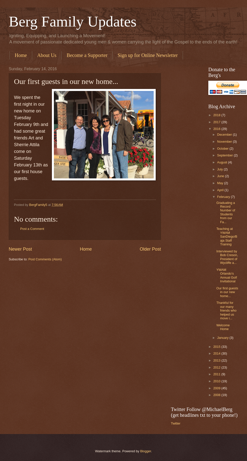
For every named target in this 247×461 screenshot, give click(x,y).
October (223, 148)
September (225, 155)
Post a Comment (32, 229)
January (223, 338)
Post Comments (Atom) (45, 259)
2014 (217, 353)
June (221, 176)
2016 (217, 129)
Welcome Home (223, 327)
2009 (217, 388)
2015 (217, 347)
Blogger (145, 451)
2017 (217, 122)
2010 (217, 381)
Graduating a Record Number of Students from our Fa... (225, 212)
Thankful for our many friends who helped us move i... (226, 310)
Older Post (150, 249)
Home (21, 55)
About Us (46, 55)
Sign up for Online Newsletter (148, 55)
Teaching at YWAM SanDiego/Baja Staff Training (226, 236)
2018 (217, 115)
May (220, 183)
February (224, 197)
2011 (217, 374)
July (220, 169)
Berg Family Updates (72, 21)
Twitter (175, 423)
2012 (217, 367)
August (222, 162)
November (225, 141)
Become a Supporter (87, 55)
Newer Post (20, 249)
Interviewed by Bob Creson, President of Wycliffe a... (227, 257)
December (225, 134)
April (220, 190)
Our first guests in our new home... (227, 292)
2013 (217, 360)
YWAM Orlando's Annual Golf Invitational (226, 275)
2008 (217, 395)
